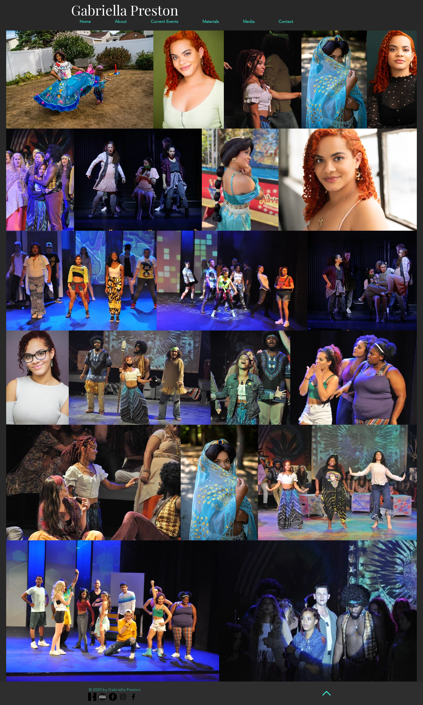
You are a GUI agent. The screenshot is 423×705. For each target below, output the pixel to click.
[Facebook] (113, 697)
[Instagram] (123, 697)
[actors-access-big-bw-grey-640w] (102, 697)
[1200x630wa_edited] (92, 697)
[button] (248, 21)
